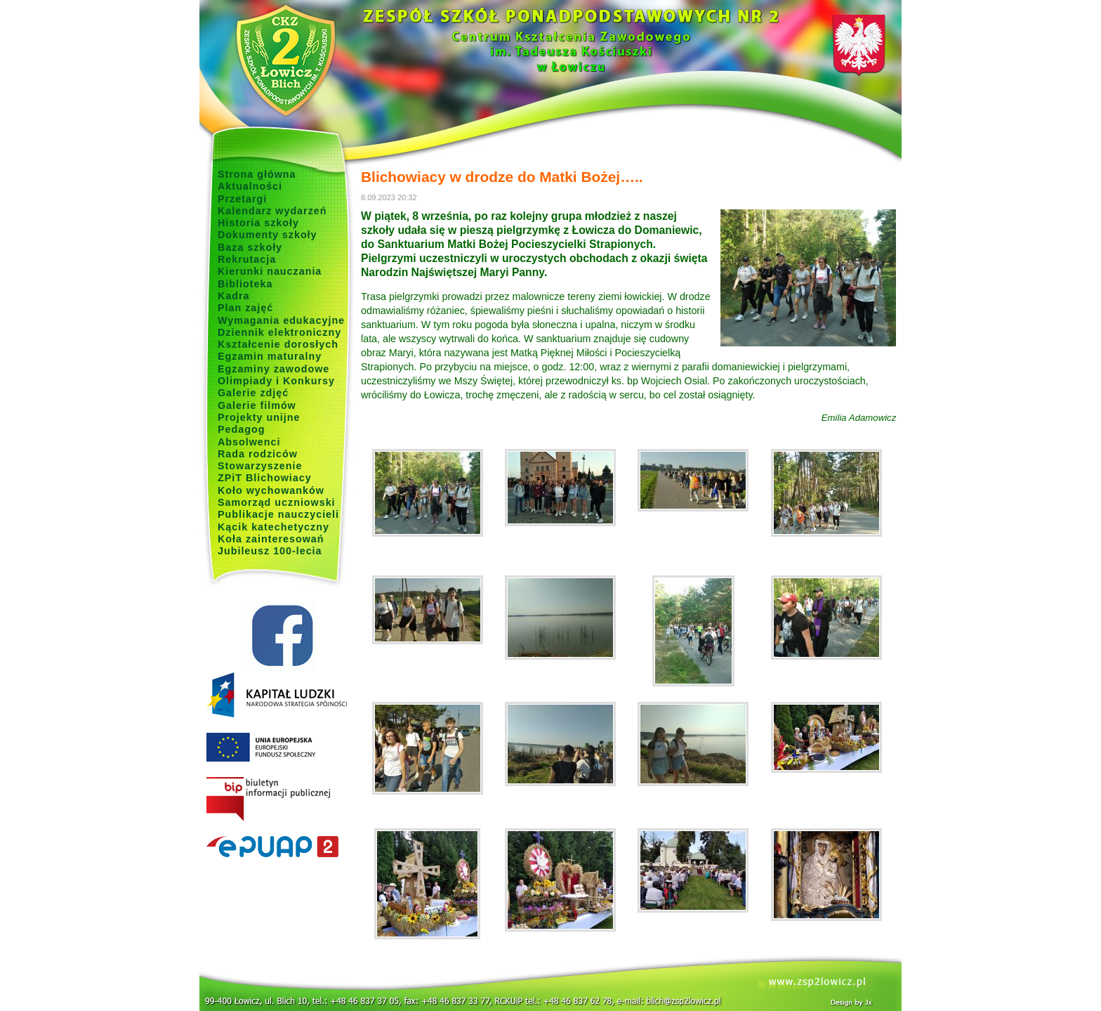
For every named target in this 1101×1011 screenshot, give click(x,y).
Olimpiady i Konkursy (276, 380)
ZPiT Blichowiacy (265, 477)
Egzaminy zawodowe (273, 368)
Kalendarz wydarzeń (272, 210)
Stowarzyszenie (260, 465)
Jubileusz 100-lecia (270, 550)
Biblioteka (245, 283)
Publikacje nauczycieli (278, 514)
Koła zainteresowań (271, 538)
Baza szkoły (250, 247)
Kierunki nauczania (270, 271)
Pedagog (241, 429)
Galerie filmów (257, 405)
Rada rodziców (258, 453)
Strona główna (257, 174)
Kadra (234, 295)
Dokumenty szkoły (267, 234)
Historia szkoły (258, 222)
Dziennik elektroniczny (279, 332)
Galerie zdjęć (253, 392)
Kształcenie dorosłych (278, 344)
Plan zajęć (245, 307)
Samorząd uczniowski (277, 502)
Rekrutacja (247, 259)
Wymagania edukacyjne (281, 320)
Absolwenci (249, 442)
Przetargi (242, 198)
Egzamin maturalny (270, 356)
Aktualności (250, 186)
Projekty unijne (259, 417)
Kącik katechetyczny (273, 527)
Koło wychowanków (271, 490)
